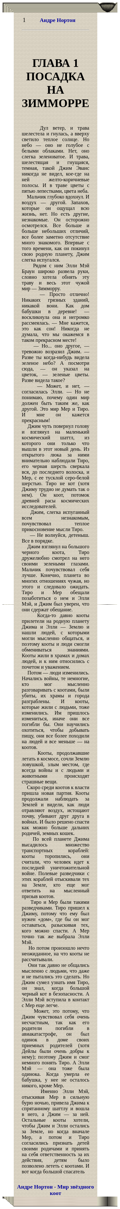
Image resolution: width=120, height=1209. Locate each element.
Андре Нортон (57, 20)
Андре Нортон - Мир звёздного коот (55, 1190)
